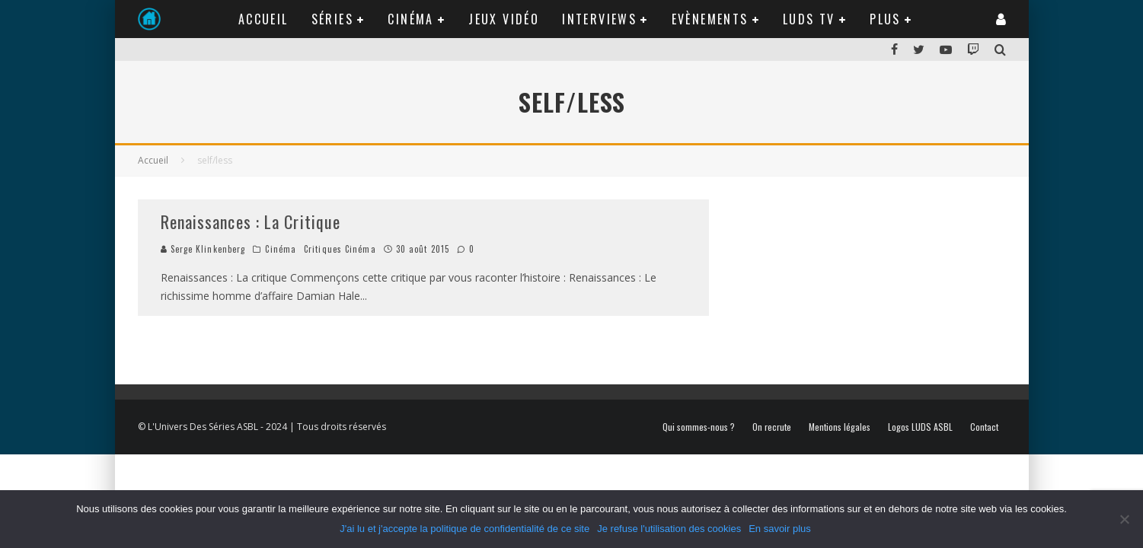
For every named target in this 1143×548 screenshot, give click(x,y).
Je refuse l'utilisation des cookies (669, 528)
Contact (984, 427)
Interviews (599, 19)
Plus (885, 19)
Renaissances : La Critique (251, 221)
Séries (332, 19)
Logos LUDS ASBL (920, 427)
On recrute (771, 427)
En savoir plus (780, 528)
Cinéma (410, 19)
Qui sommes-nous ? (698, 427)
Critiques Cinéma (340, 249)
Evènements (710, 19)
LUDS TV (809, 19)
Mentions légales (839, 427)
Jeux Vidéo (503, 19)
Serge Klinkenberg (203, 249)
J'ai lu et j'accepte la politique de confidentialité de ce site (464, 528)
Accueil (263, 19)
